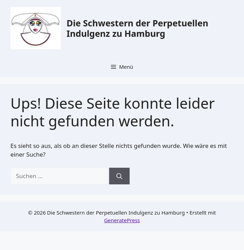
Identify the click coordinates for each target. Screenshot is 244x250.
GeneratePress (122, 220)
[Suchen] (119, 176)
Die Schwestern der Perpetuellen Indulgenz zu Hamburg (138, 28)
